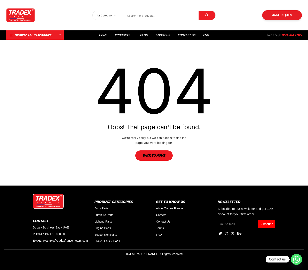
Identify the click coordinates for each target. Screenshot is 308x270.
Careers (161, 215)
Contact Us (163, 221)
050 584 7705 (292, 34)
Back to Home (154, 155)
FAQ (159, 234)
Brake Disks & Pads (107, 241)
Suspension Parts (105, 234)
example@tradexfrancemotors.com (65, 240)
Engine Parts (102, 228)
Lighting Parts (103, 221)
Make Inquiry (282, 15)
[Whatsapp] (296, 259)
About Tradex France (169, 208)
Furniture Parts (104, 215)
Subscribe (266, 224)
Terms (160, 228)
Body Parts (101, 208)
